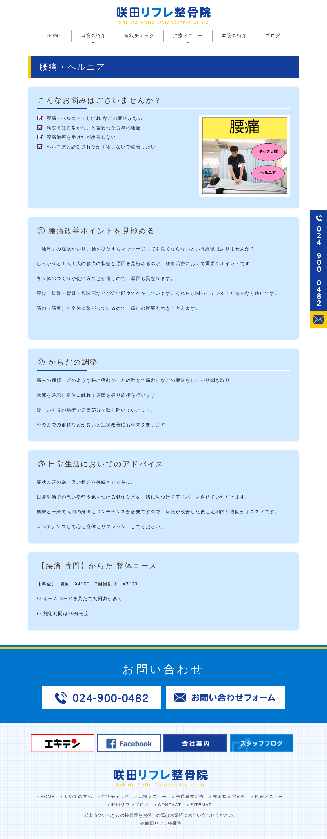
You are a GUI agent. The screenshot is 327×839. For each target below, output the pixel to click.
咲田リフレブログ (130, 804)
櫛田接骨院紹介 (229, 796)
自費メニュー (269, 796)
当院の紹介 (93, 35)
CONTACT (169, 804)
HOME (54, 35)
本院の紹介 (234, 35)
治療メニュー (188, 35)
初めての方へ (78, 796)
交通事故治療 (190, 796)
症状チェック (139, 35)
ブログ (273, 35)
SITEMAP (201, 804)
